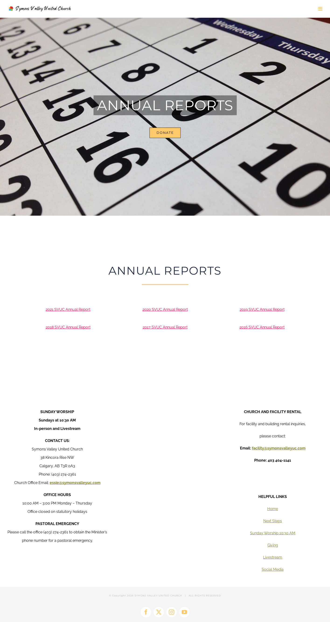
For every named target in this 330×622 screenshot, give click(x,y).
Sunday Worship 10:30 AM (272, 533)
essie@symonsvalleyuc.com (75, 482)
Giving (272, 545)
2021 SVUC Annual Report (68, 309)
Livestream (272, 557)
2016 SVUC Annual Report (262, 327)
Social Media (273, 569)
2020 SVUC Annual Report (165, 309)
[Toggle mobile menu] (320, 8)
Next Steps (272, 521)
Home (272, 509)
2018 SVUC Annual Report (68, 327)
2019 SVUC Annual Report (262, 309)
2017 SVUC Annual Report (165, 327)
